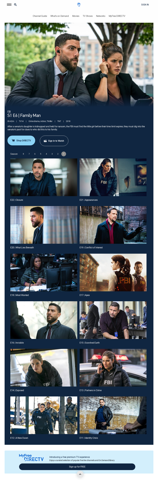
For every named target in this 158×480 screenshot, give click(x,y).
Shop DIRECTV (21, 140)
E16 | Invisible (17, 342)
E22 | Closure (16, 199)
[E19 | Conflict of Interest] (113, 225)
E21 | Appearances (89, 199)
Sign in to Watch (54, 141)
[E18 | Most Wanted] (43, 272)
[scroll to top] (80, 474)
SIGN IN (145, 4)
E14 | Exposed (17, 390)
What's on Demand (59, 16)
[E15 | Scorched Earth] (113, 320)
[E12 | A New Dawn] (43, 415)
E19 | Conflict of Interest (91, 247)
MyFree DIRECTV (117, 16)
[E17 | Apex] (113, 272)
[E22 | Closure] (43, 177)
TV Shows (88, 16)
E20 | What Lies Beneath (22, 247)
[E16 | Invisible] (43, 320)
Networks (100, 16)
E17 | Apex (85, 295)
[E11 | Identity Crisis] (113, 415)
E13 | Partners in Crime (91, 390)
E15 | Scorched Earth (90, 342)
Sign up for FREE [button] (77, 466)
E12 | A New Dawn (19, 437)
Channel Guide (40, 16)
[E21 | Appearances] (113, 177)
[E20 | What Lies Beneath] (43, 225)
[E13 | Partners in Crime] (113, 368)
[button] (9, 4)
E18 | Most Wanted (19, 295)
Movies (75, 16)
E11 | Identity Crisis (89, 437)
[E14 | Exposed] (43, 368)
